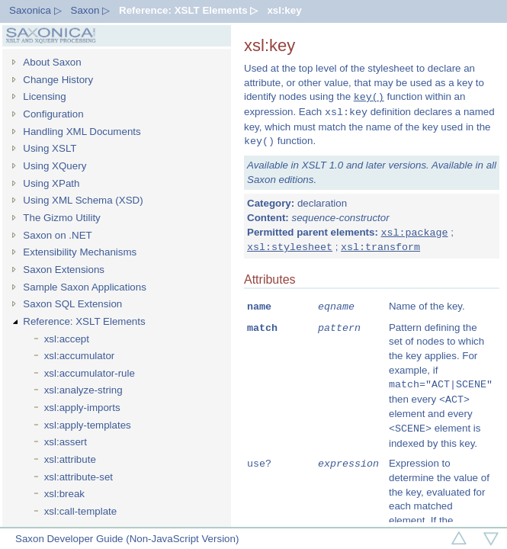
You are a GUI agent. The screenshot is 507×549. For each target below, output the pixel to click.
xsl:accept (66, 339)
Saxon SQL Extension (72, 304)
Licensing (44, 96)
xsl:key (284, 10)
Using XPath (51, 183)
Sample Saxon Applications (84, 287)
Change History (58, 79)
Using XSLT (49, 148)
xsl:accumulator (79, 355)
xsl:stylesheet (289, 247)
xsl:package (414, 232)
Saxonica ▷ (35, 10)
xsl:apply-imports (82, 407)
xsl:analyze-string (83, 390)
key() (369, 97)
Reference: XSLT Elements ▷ (188, 10)
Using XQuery (54, 166)
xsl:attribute (70, 459)
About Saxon (52, 62)
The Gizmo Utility (61, 217)
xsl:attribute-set (78, 477)
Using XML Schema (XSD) (83, 200)
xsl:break (64, 493)
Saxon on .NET (57, 235)
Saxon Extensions (63, 269)
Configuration (53, 114)
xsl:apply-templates (87, 425)
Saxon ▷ (91, 10)
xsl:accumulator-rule (89, 373)
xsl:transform (380, 247)
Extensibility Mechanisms (79, 252)
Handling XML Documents (81, 131)
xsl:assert (65, 442)
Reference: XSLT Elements (84, 321)
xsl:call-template (80, 511)
